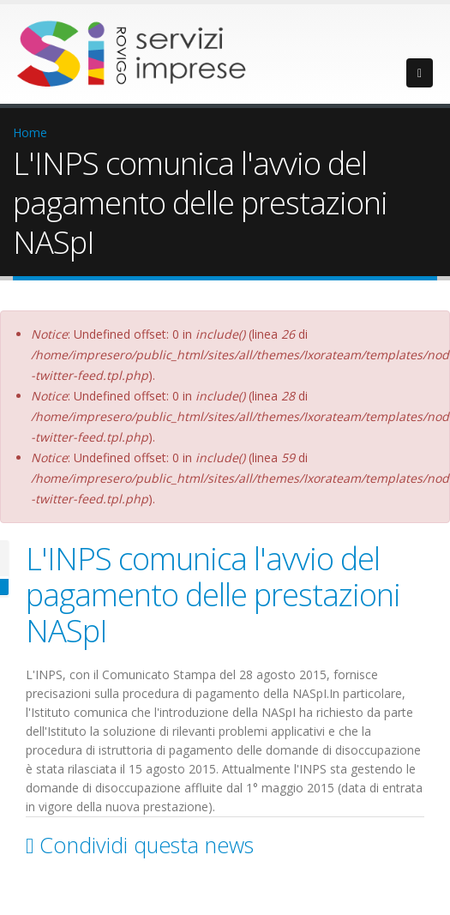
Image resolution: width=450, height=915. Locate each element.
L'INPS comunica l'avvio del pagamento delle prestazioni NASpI (213, 594)
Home (30, 132)
